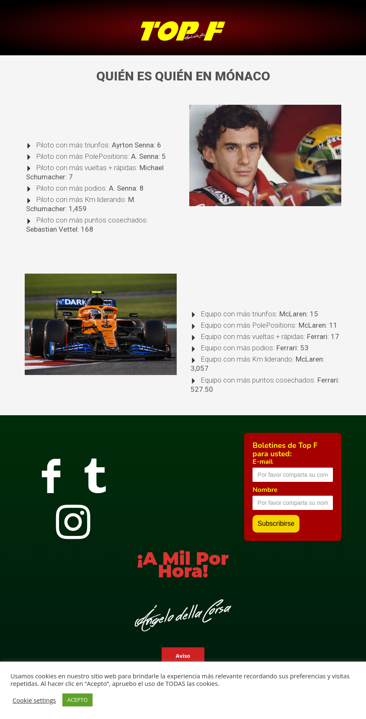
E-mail (263, 462)
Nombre (265, 490)
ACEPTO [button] (77, 699)
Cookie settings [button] (34, 700)
